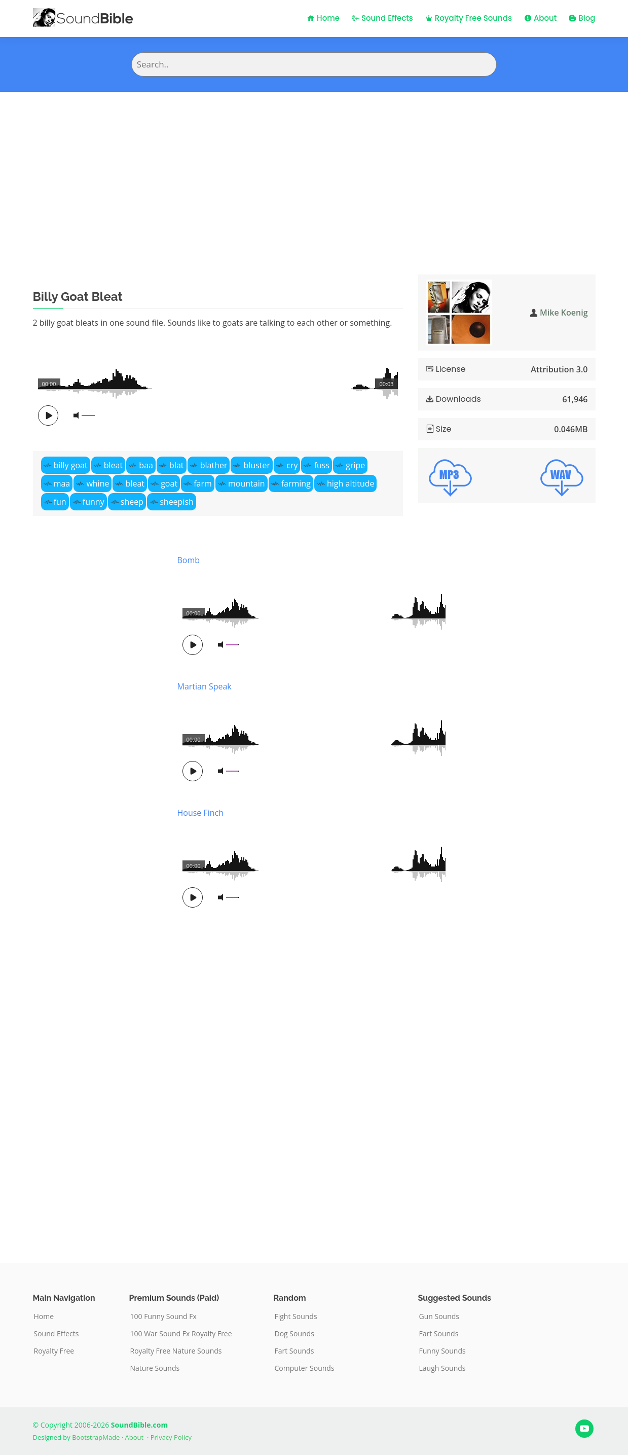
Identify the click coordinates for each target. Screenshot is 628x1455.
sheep (132, 501)
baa (146, 465)
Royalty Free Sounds (468, 18)
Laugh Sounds (442, 1368)
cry (292, 465)
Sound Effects (382, 18)
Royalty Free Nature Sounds (176, 1351)
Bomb (188, 560)
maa (62, 483)
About (540, 18)
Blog (582, 18)
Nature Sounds (155, 1368)
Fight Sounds (296, 1316)
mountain (246, 483)
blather (214, 465)
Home (323, 18)
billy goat (71, 465)
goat (169, 483)
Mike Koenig (563, 312)
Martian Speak (204, 686)
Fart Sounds (294, 1351)
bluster (257, 465)
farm (203, 483)
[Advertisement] (314, 168)
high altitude (350, 483)
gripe (355, 465)
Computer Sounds (305, 1368)
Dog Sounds (294, 1333)
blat (176, 465)
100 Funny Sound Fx (163, 1316)
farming (296, 483)
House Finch (200, 812)
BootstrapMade (96, 1437)
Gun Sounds (439, 1316)
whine (97, 483)
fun (60, 501)
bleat (113, 465)
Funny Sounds (442, 1351)
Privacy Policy (171, 1437)
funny (93, 501)
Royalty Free (54, 1351)
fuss (321, 465)
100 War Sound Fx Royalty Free (181, 1333)
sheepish (177, 501)
